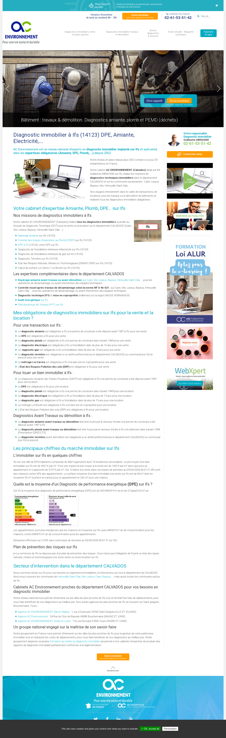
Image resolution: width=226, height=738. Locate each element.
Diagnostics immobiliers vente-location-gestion (80, 33)
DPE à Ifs (23, 244)
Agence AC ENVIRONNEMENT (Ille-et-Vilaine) (44, 611)
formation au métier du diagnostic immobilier (75, 641)
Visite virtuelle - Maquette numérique (181, 33)
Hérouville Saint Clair (69, 576)
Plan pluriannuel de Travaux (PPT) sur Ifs (40, 304)
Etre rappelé (154, 100)
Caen (98, 576)
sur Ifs (33, 300)
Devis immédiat (179, 100)
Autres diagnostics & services (153, 33)
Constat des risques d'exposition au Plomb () (46, 240)
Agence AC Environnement (33, 616)
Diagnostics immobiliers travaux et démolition (122, 33)
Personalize (170, 728)
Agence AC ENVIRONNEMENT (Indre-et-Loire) (44, 621)
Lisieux (90, 576)
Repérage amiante (28, 235)
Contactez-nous (190, 154)
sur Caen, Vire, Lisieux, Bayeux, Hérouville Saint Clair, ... (80, 280)
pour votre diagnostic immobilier (140, 16)
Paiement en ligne (208, 33)
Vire (83, 576)
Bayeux (106, 576)
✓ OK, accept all (150, 728)
